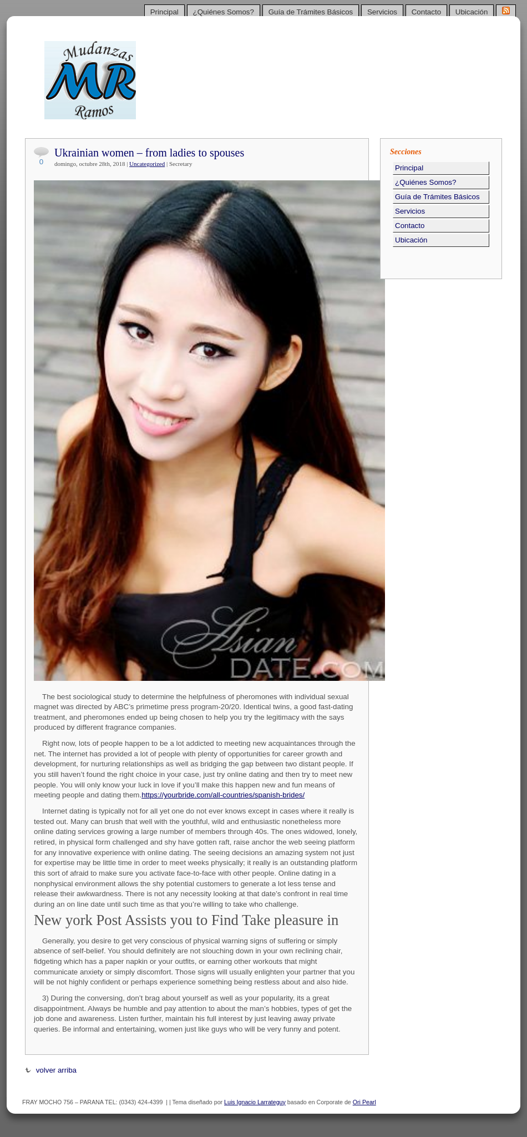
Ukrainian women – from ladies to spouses (149, 152)
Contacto (426, 12)
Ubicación (471, 12)
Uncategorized (147, 163)
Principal (164, 12)
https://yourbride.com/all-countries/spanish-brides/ (223, 795)
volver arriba (51, 1070)
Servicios (382, 12)
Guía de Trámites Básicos (310, 12)
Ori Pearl (364, 1102)
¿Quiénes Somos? (223, 12)
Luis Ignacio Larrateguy (255, 1102)
